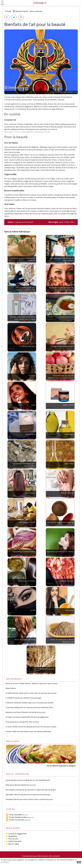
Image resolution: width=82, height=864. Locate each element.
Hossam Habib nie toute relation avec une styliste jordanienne (28, 731)
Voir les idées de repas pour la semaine (61, 766)
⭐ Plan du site (12, 839)
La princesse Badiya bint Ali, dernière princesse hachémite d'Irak (29, 707)
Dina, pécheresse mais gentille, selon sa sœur (22, 722)
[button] (2, 3)
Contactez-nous (29, 856)
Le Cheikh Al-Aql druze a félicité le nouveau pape (23, 698)
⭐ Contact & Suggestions (16, 833)
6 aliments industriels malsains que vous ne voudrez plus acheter (29, 703)
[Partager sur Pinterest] (21, 17)
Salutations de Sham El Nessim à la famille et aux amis (25, 712)
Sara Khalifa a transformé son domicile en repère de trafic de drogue (31, 790)
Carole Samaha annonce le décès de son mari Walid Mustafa (28, 780)
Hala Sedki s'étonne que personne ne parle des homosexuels (28, 794)
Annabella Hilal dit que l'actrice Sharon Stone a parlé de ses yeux (29, 799)
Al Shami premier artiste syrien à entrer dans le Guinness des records (31, 693)
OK (79, 862)
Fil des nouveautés (15, 820)
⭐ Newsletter (11, 836)
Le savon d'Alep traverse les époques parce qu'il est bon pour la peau (31, 727)
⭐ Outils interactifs (14, 841)
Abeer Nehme (11, 688)
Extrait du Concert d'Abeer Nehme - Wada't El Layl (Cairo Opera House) (31, 683)
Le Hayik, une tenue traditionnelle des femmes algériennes (27, 717)
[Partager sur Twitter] (14, 17)
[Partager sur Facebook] (7, 17)
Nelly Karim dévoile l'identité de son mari (21, 785)
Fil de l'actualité (14, 814)
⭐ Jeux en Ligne (12, 844)
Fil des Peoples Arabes (16, 817)
